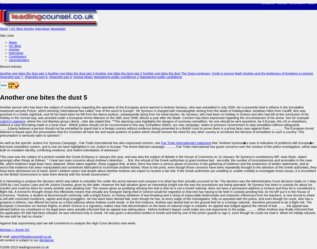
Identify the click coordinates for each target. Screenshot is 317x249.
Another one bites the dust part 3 (71, 73)
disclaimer (46, 240)
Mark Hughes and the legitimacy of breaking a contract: (274, 73)
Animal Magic (83, 77)
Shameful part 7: (12, 77)
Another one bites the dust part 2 (118, 73)
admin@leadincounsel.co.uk (31, 236)
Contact (282, 3)
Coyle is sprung (223, 73)
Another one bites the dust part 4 (23, 73)
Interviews (42, 29)
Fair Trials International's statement (186, 143)
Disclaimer (268, 3)
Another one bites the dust (161, 73)
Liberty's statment (12, 121)
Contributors (297, 3)
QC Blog (17, 29)
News (4, 29)
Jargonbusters (19, 60)
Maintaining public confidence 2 (116, 77)
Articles (29, 29)
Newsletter (58, 29)
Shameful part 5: (61, 77)
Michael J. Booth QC (14, 230)
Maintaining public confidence (161, 77)
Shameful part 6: (36, 77)
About (311, 3)
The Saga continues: (196, 73)
